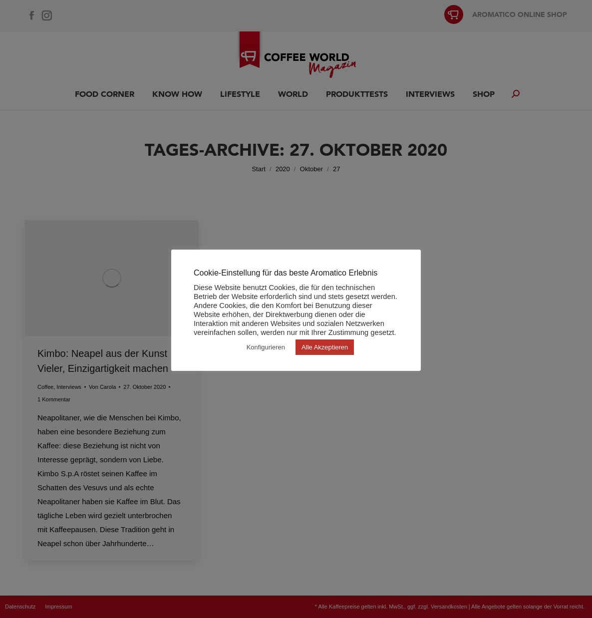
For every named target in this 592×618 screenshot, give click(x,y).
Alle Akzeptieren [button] (324, 347)
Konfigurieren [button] (266, 347)
